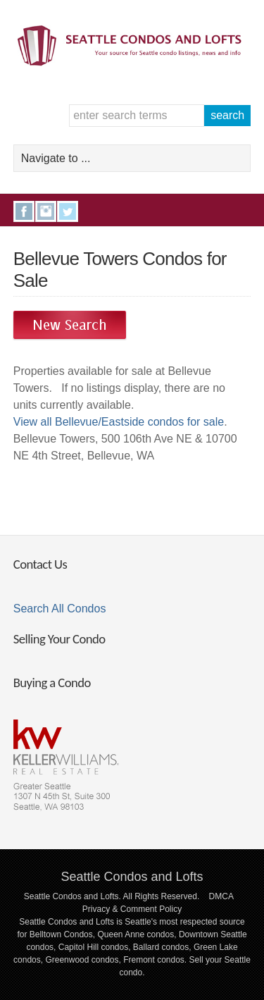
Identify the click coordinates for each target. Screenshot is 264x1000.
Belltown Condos (61, 934)
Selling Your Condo (59, 639)
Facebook (23, 211)
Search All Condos (59, 609)
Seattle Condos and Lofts (132, 877)
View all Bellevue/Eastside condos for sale (118, 422)
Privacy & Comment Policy (132, 909)
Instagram (45, 211)
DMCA (221, 896)
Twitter (67, 211)
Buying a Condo (52, 682)
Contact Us (40, 564)
